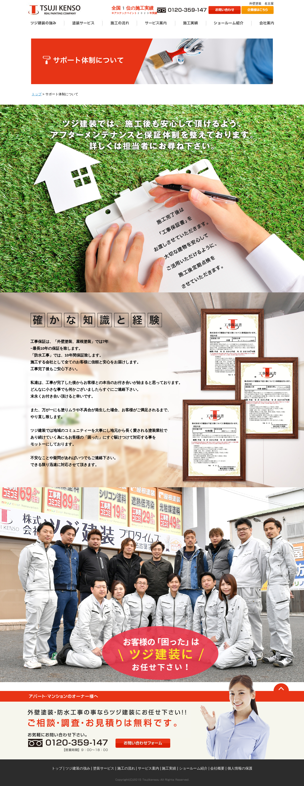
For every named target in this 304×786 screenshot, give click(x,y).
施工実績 (169, 768)
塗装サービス (103, 768)
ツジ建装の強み (77, 768)
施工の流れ (126, 768)
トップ (37, 94)
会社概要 (217, 768)
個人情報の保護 (239, 768)
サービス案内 (148, 768)
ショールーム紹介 (193, 768)
